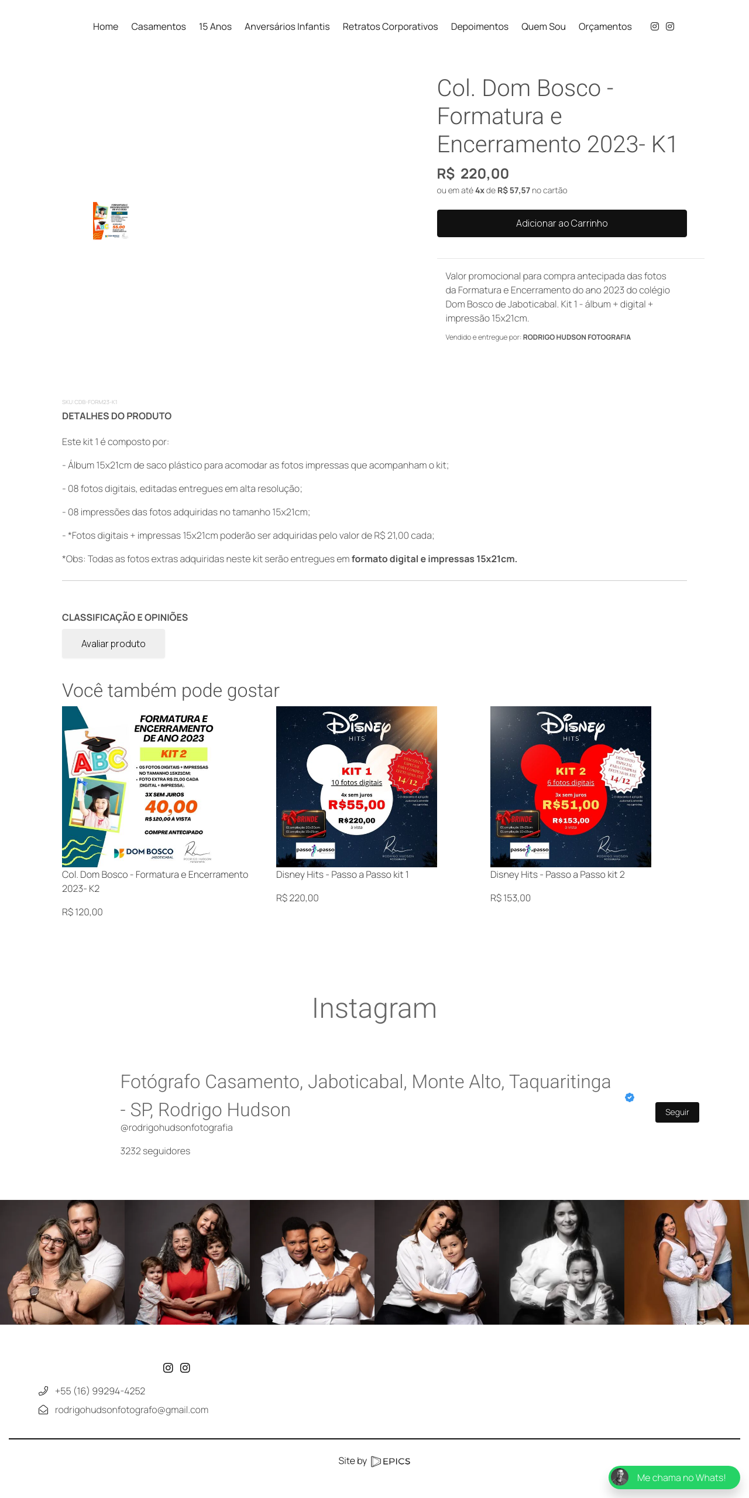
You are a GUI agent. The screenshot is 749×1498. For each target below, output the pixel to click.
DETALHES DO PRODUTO (116, 415)
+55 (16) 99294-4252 (100, 1429)
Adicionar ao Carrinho (562, 223)
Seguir (677, 1112)
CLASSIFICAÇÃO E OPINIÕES (125, 617)
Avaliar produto (113, 643)
